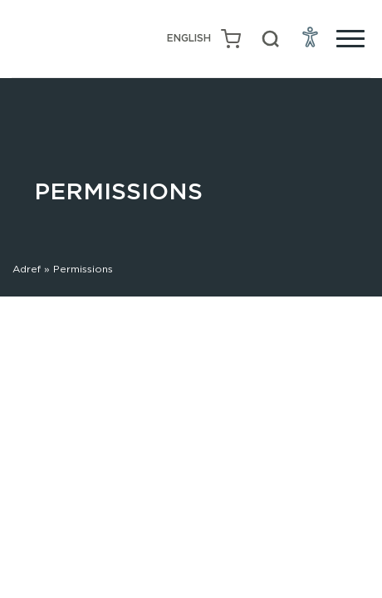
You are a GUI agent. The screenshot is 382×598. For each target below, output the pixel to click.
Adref (26, 268)
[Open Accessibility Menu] (311, 36)
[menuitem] (189, 39)
